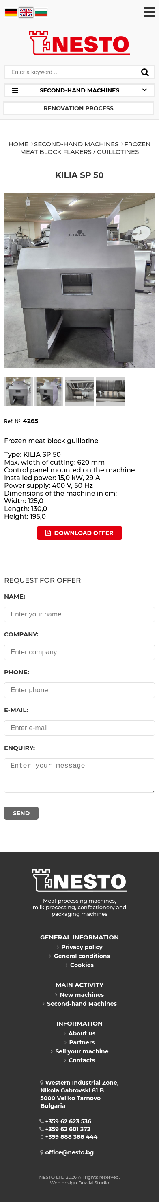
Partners (79, 1042)
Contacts (79, 1060)
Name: (14, 596)
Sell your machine (79, 1051)
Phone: (16, 672)
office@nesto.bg (67, 1152)
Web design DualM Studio (79, 1183)
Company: (21, 634)
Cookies (79, 965)
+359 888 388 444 (69, 1137)
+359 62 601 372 (66, 1129)
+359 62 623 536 (66, 1121)
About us (79, 1033)
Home (18, 144)
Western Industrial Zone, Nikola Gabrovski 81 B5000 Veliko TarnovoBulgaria (80, 1094)
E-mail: (16, 710)
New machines (79, 994)
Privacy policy (79, 947)
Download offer (79, 533)
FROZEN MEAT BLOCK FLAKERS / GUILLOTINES (85, 148)
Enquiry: (19, 748)
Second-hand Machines (76, 144)
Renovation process (78, 108)
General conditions (79, 956)
